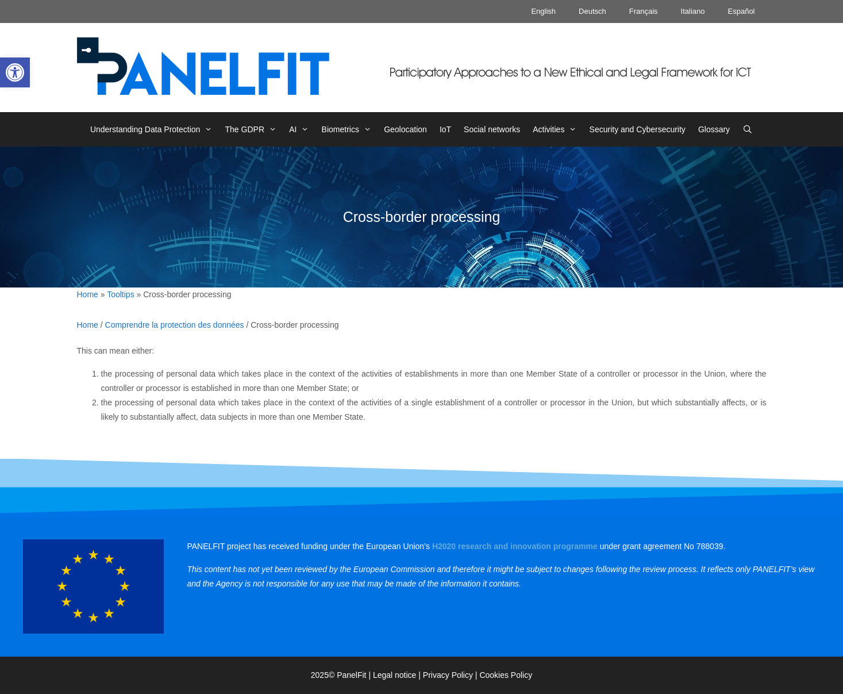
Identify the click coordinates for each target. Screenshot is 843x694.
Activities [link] (558, 129)
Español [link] (741, 11)
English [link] (543, 11)
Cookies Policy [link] (505, 675)
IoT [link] (445, 129)
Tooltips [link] (120, 294)
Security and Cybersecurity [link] (638, 129)
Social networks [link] (492, 129)
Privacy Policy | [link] (451, 675)
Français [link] (643, 11)
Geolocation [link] (405, 129)
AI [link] (302, 129)
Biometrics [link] (350, 129)
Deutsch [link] (592, 11)
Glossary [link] (714, 129)
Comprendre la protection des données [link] (174, 324)
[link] (15, 72)
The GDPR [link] (254, 129)
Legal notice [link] (395, 675)
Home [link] (87, 294)
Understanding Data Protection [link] (154, 129)
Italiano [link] (693, 11)
